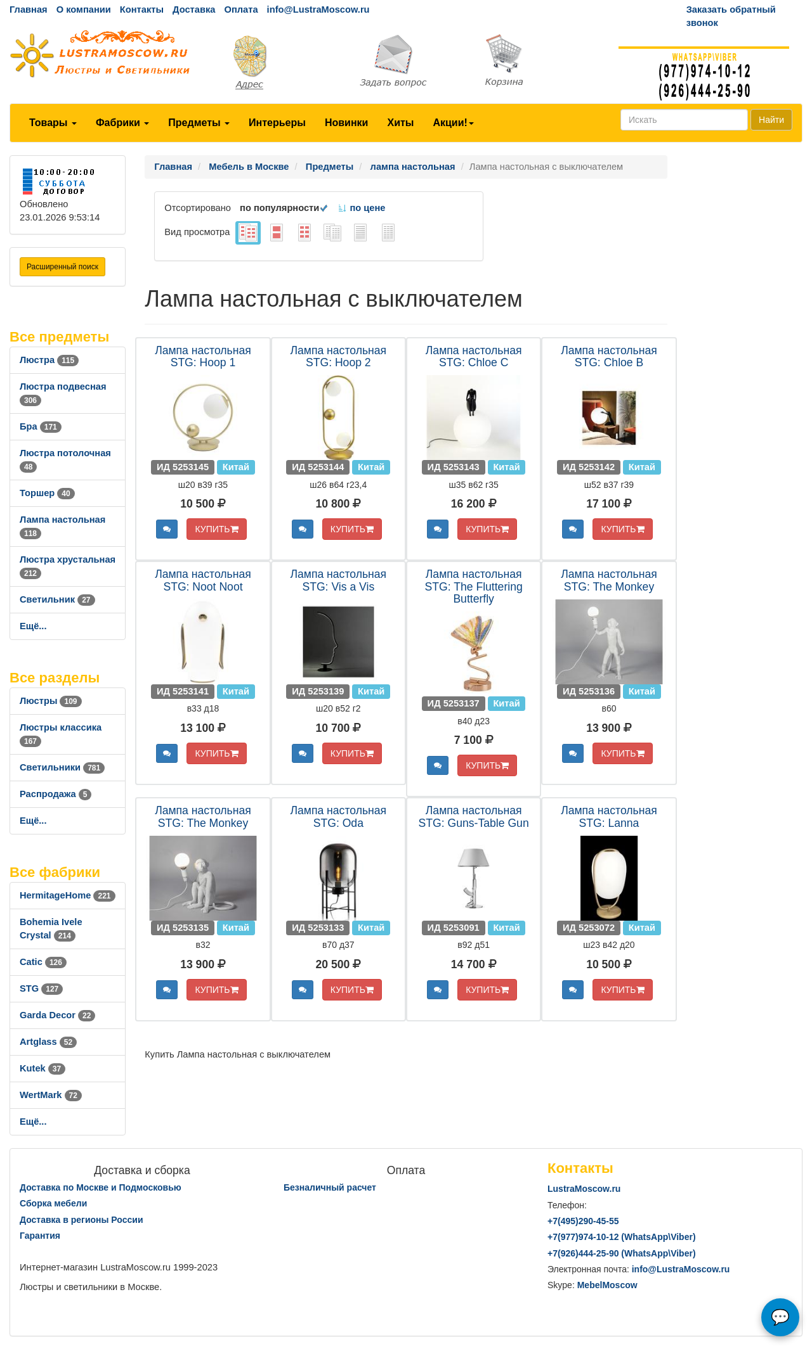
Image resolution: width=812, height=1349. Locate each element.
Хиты (400, 122)
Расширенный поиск (62, 266)
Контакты (142, 9)
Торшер (47, 493)
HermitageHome (67, 895)
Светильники (62, 767)
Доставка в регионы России (81, 1220)
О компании (83, 9)
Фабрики (122, 122)
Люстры (51, 701)
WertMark (51, 1095)
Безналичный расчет (330, 1187)
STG (41, 988)
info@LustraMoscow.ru (318, 9)
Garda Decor (57, 1015)
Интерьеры (277, 122)
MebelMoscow (607, 1285)
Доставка (194, 9)
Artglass (48, 1042)
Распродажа (55, 794)
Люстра (49, 360)
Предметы (199, 122)
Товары (53, 122)
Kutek (42, 1068)
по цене (361, 208)
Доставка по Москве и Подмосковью (100, 1187)
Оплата (241, 9)
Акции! (453, 122)
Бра (41, 426)
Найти (771, 120)
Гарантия (40, 1236)
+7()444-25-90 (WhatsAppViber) (621, 1253)
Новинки (347, 122)
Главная (29, 9)
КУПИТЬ (216, 529)
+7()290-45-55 (583, 1221)
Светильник (57, 599)
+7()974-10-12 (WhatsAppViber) (621, 1237)
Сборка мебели (53, 1203)
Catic (43, 962)
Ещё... (33, 626)
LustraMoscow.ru (583, 1189)
